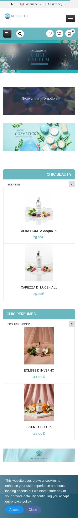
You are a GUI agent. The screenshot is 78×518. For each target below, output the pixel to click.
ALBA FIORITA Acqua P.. (39, 231)
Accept (14, 510)
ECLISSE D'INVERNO (39, 370)
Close (33, 510)
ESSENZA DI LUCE (39, 427)
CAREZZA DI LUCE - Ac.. (39, 287)
